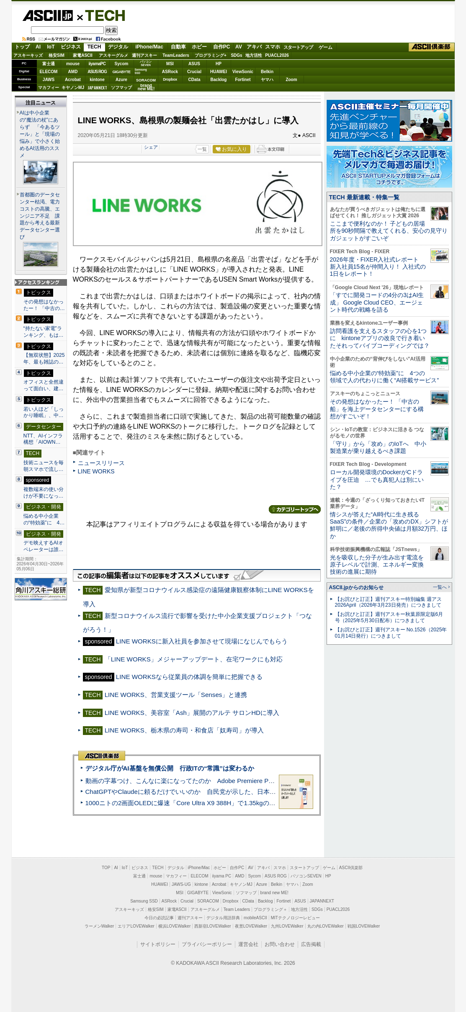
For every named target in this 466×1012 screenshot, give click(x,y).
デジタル (118, 47)
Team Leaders (237, 909)
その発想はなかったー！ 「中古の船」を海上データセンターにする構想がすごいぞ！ (377, 409)
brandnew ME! (146, 87)
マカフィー (48, 87)
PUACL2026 (277, 55)
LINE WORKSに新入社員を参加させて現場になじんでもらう (202, 641)
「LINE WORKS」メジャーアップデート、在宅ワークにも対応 (194, 659)
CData (194, 79)
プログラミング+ (211, 55)
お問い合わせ (280, 944)
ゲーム (325, 47)
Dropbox (170, 79)
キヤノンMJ (73, 87)
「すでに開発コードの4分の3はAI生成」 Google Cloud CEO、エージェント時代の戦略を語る (377, 302)
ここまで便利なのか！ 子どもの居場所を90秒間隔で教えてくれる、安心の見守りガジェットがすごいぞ (389, 231)
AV (238, 47)
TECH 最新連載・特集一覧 (364, 197)
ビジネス (71, 47)
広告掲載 (311, 944)
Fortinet (242, 79)
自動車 (178, 47)
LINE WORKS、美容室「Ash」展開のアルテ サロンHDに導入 (192, 712)
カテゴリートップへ (295, 509)
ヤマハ (267, 79)
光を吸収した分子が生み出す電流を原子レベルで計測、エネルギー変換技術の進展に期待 (377, 564)
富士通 (48, 63)
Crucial (194, 71)
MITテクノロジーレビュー (295, 917)
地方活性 (253, 55)
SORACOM (208, 901)
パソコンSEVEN (146, 63)
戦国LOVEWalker (364, 926)
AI (38, 47)
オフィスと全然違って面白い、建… (43, 385)
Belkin (267, 71)
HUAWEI (218, 71)
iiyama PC (222, 876)
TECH (101, 15)
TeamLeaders (175, 55)
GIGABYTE (121, 72)
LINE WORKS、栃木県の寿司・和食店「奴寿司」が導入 (184, 730)
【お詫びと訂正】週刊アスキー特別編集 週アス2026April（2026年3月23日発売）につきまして (388, 602)
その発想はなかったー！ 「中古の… (44, 305)
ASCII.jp (47, 15)
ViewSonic (242, 71)
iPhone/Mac (149, 47)
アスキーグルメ (113, 55)
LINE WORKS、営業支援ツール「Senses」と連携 (176, 694)
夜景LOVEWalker (251, 926)
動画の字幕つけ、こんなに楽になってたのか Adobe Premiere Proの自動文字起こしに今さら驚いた (226, 780)
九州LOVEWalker (287, 926)
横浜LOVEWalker (174, 926)
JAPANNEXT (97, 87)
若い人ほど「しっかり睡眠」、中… (43, 412)
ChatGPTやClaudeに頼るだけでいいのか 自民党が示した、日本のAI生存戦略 (196, 791)
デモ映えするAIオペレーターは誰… (43, 546)
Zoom (291, 79)
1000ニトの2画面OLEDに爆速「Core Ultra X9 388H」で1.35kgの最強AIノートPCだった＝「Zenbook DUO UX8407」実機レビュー (270, 802)
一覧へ (440, 587)
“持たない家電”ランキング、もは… (43, 331)
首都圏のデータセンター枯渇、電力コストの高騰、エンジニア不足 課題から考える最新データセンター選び (40, 216)
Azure (121, 79)
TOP (106, 867)
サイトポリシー (157, 944)
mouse (73, 63)
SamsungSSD (141, 71)
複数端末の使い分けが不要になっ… (43, 492)
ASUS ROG (97, 71)
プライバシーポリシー (207, 944)
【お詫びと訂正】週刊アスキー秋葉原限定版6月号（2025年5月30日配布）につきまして (389, 617)
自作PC (221, 47)
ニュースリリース (101, 463)
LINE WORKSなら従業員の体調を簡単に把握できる (189, 676)
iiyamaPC (97, 63)
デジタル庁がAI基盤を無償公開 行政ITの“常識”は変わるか (169, 768)
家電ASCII (83, 55)
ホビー (199, 47)
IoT (51, 47)
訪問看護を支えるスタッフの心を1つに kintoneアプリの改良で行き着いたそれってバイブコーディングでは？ (380, 338)
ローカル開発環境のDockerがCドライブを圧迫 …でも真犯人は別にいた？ (377, 479)
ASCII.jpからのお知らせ (356, 587)
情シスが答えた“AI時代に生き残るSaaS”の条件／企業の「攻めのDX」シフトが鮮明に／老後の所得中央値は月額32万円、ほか (389, 525)
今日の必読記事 (159, 917)
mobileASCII (255, 917)
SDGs (236, 55)
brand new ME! (274, 892)
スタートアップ (298, 47)
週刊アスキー (144, 55)
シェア (151, 147)
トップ (22, 47)
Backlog (219, 79)
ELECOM (49, 71)
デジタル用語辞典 (223, 917)
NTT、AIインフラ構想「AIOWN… (43, 439)
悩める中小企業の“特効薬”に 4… (44, 519)
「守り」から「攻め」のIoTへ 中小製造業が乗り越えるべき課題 (378, 447)
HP (218, 63)
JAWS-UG (181, 884)
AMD (73, 71)
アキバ (254, 47)
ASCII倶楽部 (431, 47)
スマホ (272, 47)
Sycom (122, 63)
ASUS (194, 63)
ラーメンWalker (99, 926)
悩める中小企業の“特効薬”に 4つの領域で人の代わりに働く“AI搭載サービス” (384, 377)
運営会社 (248, 944)
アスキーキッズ (28, 55)
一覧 (202, 149)
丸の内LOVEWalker (325, 926)
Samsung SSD (144, 901)
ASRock (170, 71)
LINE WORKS (96, 471)
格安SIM (56, 55)
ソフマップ (121, 87)
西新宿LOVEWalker (212, 926)
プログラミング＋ (270, 909)
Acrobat (73, 79)
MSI (170, 63)
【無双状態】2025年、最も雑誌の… (44, 358)
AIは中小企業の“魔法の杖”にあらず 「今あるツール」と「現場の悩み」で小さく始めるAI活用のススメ (40, 134)
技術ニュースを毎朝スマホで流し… (43, 466)
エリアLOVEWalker (136, 926)
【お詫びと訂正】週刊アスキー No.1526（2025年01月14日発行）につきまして (391, 633)
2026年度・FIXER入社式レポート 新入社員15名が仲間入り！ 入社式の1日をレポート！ (378, 266)
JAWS (48, 79)
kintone (97, 79)
